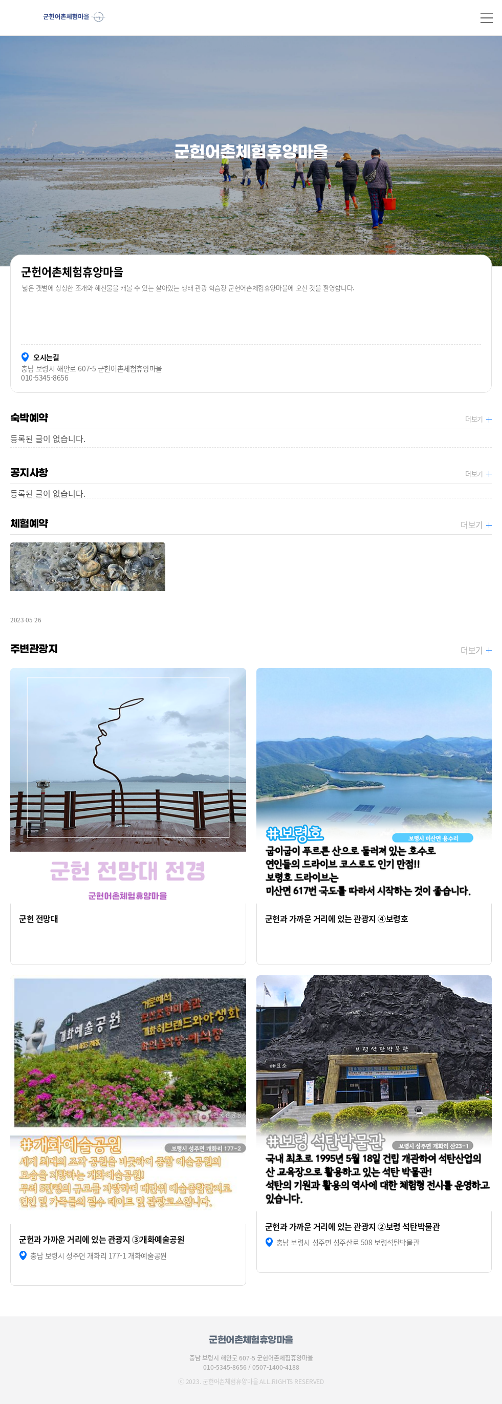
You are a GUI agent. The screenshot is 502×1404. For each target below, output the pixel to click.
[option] (251, 151)
